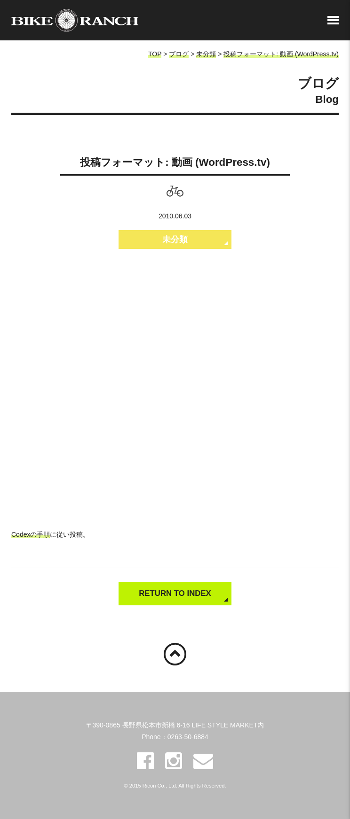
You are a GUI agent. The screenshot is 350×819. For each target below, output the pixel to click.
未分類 (206, 54)
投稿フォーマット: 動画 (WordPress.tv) (281, 54)
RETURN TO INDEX (175, 593)
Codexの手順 (30, 534)
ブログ (179, 54)
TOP (154, 54)
